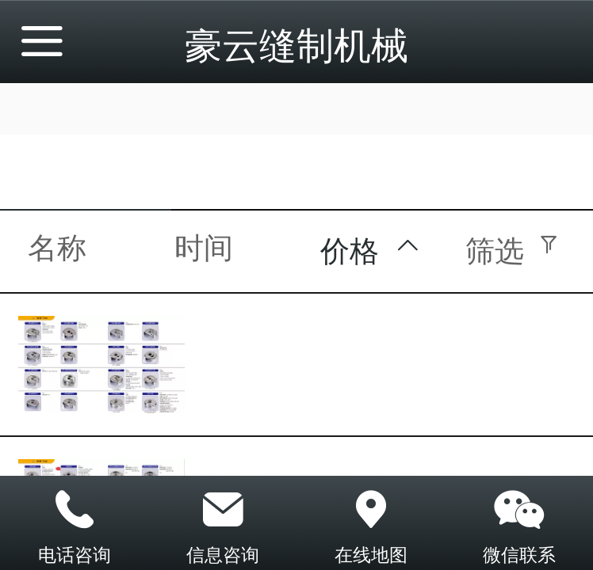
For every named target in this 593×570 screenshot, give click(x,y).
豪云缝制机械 (296, 45)
